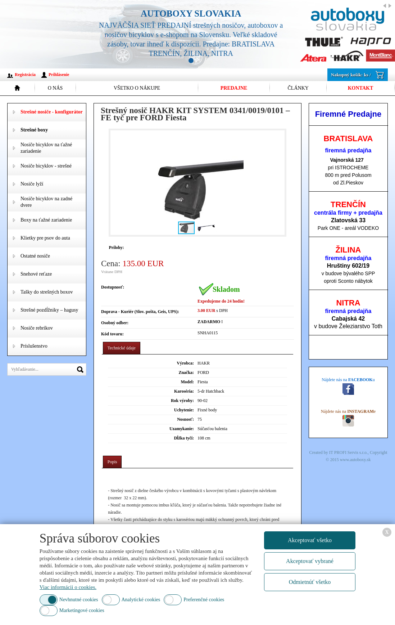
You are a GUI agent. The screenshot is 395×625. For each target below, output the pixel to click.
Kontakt (360, 88)
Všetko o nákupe (137, 88)
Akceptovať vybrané (309, 561)
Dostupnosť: (112, 287)
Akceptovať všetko (310, 540)
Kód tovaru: (112, 333)
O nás (55, 88)
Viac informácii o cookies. (68, 587)
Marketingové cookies (81, 610)
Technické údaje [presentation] (122, 348)
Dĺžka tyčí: (184, 438)
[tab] (121, 348)
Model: (187, 381)
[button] (277, 182)
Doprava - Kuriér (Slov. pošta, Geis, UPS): (140, 311)
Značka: (186, 372)
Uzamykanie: (181, 428)
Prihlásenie (59, 74)
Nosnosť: (185, 419)
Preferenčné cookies (203, 599)
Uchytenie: (184, 409)
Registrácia (25, 74)
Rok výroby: (182, 400)
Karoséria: (184, 391)
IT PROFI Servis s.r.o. (348, 452)
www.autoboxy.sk (355, 459)
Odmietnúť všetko (310, 582)
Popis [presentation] (112, 461)
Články (298, 88)
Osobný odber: (114, 322)
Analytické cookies (141, 599)
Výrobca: (185, 363)
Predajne (234, 88)
